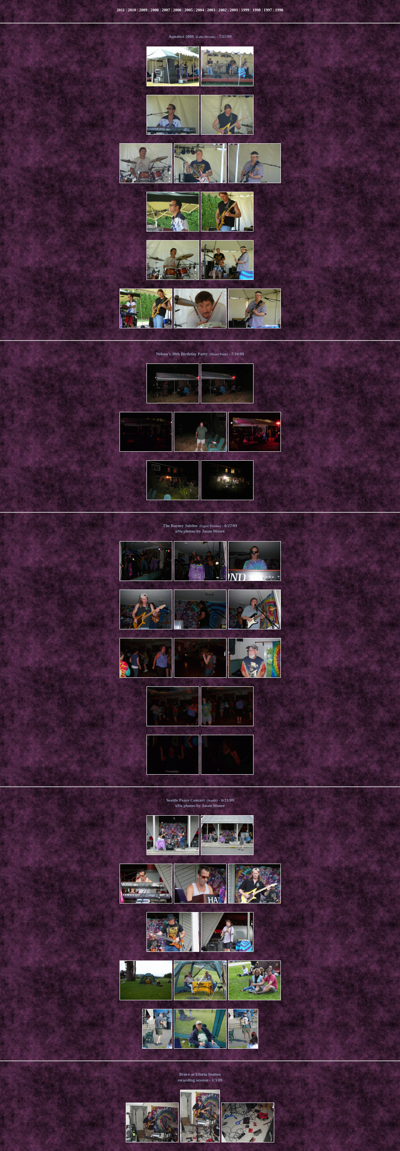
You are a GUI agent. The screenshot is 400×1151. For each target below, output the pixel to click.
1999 (245, 10)
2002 (222, 10)
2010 (132, 10)
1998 (256, 10)
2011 (121, 10)
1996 (279, 10)
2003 (211, 10)
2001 (234, 10)
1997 (268, 10)
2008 (154, 10)
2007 (166, 10)
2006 (177, 10)
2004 (200, 10)
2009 (143, 10)
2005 (188, 10)
